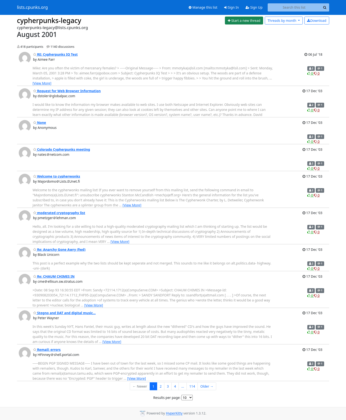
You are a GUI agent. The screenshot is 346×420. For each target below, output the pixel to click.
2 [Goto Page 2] (160, 386)
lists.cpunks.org (32, 7)
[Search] (325, 7)
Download (316, 20)
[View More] (42, 83)
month (282, 20)
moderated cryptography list (59, 212)
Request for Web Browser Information (67, 91)
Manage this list (203, 7)
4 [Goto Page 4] (175, 386)
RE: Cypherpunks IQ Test (55, 54)
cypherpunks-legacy (49, 20)
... (182, 386)
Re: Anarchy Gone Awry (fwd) (59, 249)
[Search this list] (294, 7)
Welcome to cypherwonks (56, 176)
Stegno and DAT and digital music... (64, 313)
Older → (206, 386)
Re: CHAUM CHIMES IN (54, 276)
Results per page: (167, 397)
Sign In (231, 7)
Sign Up (254, 7)
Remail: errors (47, 349)
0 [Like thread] (310, 73)
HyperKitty (174, 413)
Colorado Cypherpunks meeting (61, 149)
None (39, 122)
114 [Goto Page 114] (192, 386)
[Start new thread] (244, 21)
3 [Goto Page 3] (168, 386)
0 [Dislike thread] (317, 73)
